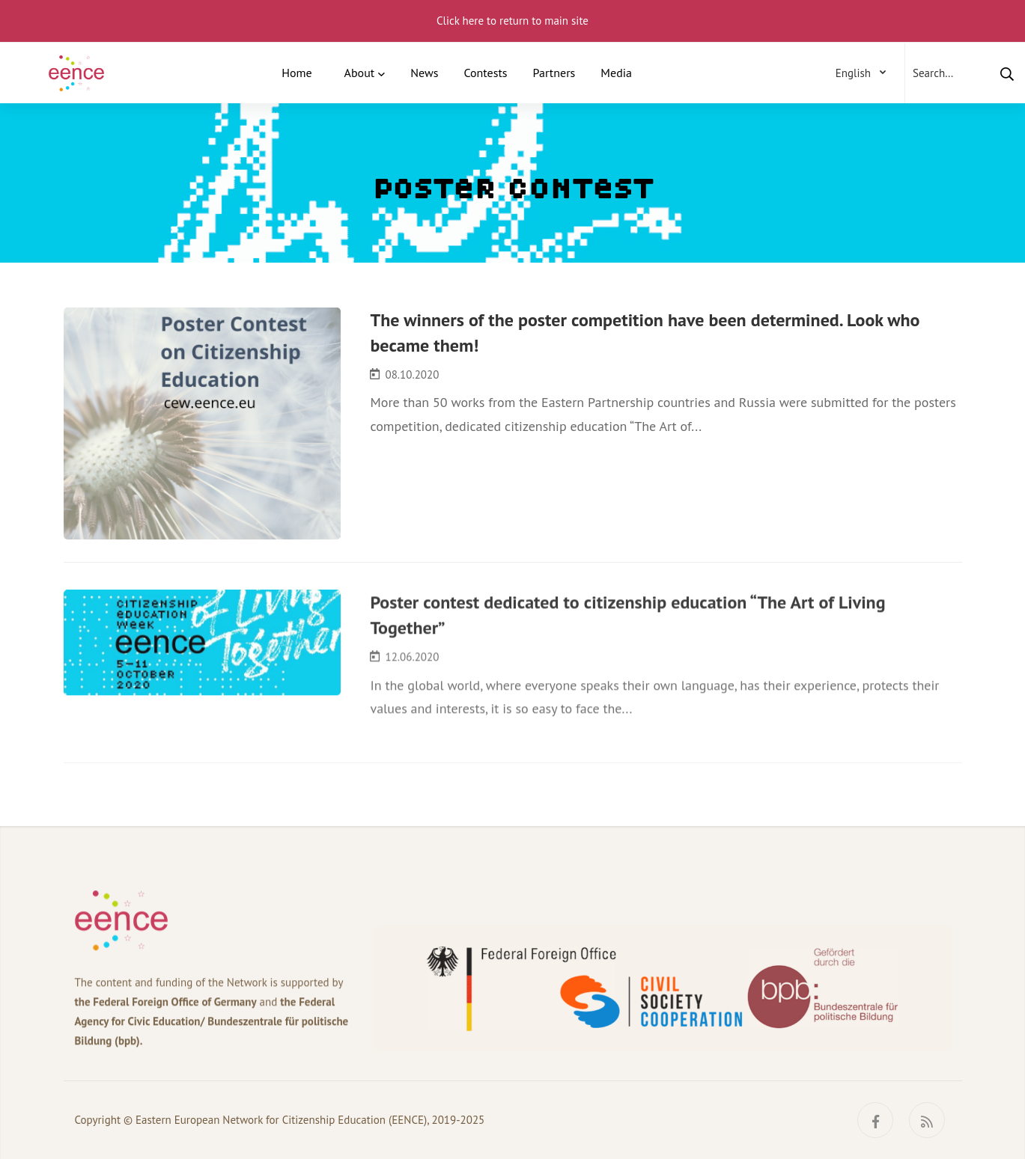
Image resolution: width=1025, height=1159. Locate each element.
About (359, 72)
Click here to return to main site (512, 20)
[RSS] (927, 1120)
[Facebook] (875, 1120)
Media (616, 72)
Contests (485, 72)
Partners (554, 72)
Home (296, 72)
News (424, 72)
